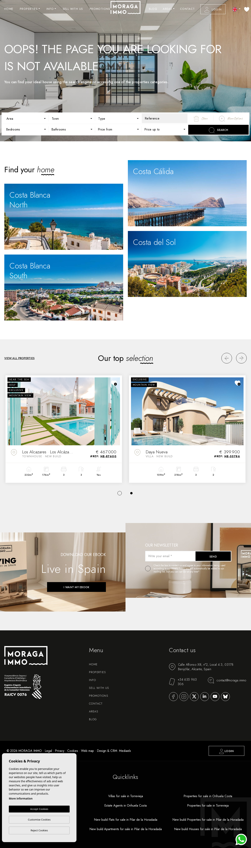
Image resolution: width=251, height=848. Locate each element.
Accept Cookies (39, 809)
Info (50, 9)
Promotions (100, 9)
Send (213, 557)
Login (213, 9)
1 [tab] (119, 493)
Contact (187, 9)
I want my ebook (76, 587)
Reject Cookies (39, 830)
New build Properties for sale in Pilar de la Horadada (208, 819)
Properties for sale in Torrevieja (208, 805)
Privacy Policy (178, 568)
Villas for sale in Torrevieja (125, 796)
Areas (167, 9)
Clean (201, 119)
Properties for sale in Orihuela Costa (208, 796)
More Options (231, 119)
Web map (87, 751)
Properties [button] (29, 9)
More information (21, 799)
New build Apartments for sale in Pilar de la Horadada (125, 829)
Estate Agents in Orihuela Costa (125, 805)
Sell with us (73, 9)
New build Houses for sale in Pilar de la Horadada (208, 829)
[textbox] (28, 118)
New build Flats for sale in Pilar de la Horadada (125, 819)
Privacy (59, 751)
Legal (48, 751)
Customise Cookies (39, 819)
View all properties (19, 358)
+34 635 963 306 (183, 681)
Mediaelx (125, 751)
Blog (153, 9)
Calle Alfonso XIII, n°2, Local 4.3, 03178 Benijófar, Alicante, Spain (201, 666)
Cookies (72, 751)
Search (218, 130)
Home (8, 9)
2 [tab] (131, 493)
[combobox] (25, 118)
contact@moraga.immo (227, 680)
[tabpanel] (63, 429)
